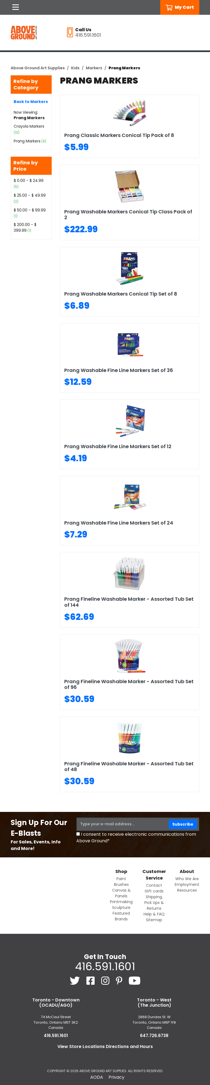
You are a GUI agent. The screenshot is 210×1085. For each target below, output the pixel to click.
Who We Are (187, 878)
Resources (187, 890)
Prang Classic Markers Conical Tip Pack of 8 (119, 135)
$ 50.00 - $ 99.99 (30, 210)
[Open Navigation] (16, 7)
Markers (94, 68)
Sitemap (154, 920)
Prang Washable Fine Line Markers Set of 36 (118, 370)
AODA (96, 1077)
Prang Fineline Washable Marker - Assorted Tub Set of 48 (129, 766)
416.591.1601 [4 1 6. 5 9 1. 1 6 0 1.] (105, 966)
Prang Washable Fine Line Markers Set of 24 (118, 522)
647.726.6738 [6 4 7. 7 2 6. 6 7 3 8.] (154, 1035)
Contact (154, 885)
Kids (75, 68)
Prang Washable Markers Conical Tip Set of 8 (120, 293)
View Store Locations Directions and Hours (105, 1046)
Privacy (116, 1077)
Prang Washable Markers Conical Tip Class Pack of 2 (128, 214)
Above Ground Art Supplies (38, 68)
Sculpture (121, 907)
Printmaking (121, 901)
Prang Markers (27, 141)
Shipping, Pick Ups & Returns (154, 902)
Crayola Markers (29, 126)
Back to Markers (31, 101)
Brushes (121, 884)
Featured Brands (121, 916)
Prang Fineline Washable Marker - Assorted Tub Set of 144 (129, 602)
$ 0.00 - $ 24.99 (28, 180)
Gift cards (154, 891)
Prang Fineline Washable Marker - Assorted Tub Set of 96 (129, 684)
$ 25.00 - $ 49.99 (30, 195)
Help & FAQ (154, 914)
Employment (187, 884)
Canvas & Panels (121, 893)
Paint (121, 878)
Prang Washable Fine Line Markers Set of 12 (117, 446)
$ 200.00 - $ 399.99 (25, 227)
